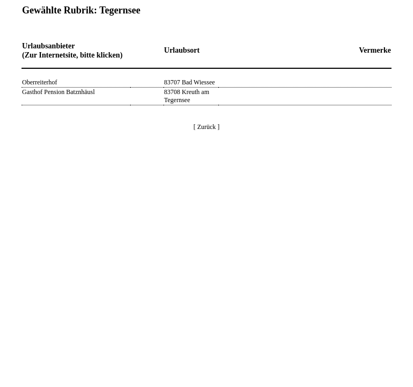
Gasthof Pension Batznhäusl (58, 92)
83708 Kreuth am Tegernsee (186, 96)
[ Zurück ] (207, 127)
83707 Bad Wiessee (189, 82)
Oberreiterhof (39, 82)
